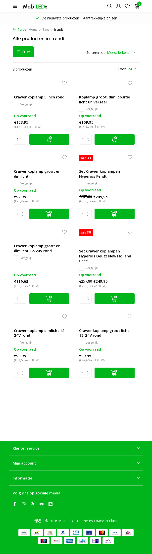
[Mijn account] (118, 6)
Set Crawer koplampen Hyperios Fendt (99, 174)
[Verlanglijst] (127, 6)
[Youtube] (42, 504)
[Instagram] (24, 504)
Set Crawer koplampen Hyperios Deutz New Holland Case (105, 256)
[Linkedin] (50, 504)
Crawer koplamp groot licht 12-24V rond (104, 333)
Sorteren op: (96, 52)
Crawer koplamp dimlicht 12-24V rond (40, 333)
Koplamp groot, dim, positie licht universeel (104, 99)
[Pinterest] (33, 504)
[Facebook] (15, 504)
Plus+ (113, 520)
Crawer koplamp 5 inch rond (39, 97)
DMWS (99, 520)
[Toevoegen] (49, 139)
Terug (19, 29)
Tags (48, 29)
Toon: (122, 69)
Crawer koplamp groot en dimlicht (37, 174)
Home (35, 29)
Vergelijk (23, 104)
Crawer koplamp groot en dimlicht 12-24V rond (37, 248)
